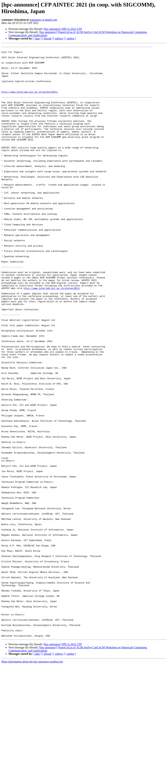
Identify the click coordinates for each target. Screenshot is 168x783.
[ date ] (37, 38)
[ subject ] (59, 38)
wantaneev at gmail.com (43, 19)
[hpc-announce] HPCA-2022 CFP (62, 28)
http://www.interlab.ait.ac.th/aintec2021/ (29, 101)
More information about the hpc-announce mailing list (32, 779)
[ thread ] (47, 38)
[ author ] (70, 38)
